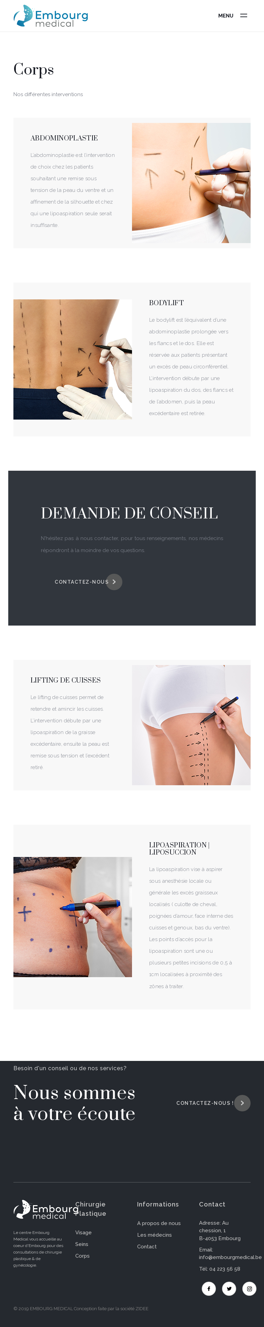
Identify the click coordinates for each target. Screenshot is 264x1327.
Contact (147, 1247)
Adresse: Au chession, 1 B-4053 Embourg (220, 1231)
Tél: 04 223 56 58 (219, 1269)
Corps (82, 1256)
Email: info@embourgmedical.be (230, 1254)
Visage (83, 1232)
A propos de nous (159, 1223)
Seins (81, 1244)
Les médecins (154, 1235)
